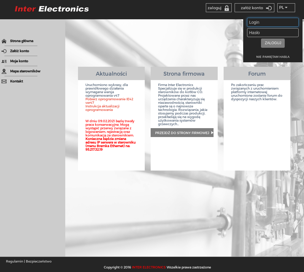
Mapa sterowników (20, 71)
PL (283, 7)
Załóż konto (15, 51)
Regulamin (14, 261)
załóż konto (256, 7)
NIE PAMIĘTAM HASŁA (272, 56)
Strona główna (17, 41)
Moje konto (14, 61)
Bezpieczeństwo (39, 261)
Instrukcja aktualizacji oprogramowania (102, 108)
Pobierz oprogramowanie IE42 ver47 (109, 100)
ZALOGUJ (273, 43)
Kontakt (12, 81)
